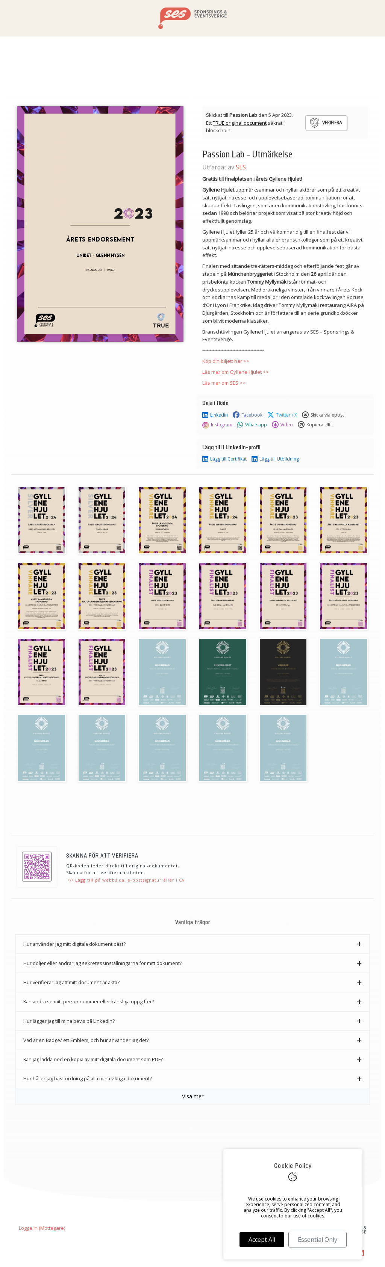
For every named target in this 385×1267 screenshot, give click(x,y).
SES (241, 167)
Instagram (217, 425)
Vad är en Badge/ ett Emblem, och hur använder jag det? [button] (86, 1040)
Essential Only (317, 1239)
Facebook (247, 415)
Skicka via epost (323, 415)
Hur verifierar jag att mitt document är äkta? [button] (71, 982)
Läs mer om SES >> (224, 382)
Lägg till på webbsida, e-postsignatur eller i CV (126, 880)
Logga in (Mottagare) (42, 1228)
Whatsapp (252, 424)
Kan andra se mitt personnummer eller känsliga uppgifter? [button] (88, 1001)
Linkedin (215, 415)
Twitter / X (282, 415)
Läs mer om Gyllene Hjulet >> (235, 371)
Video (282, 424)
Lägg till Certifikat (224, 459)
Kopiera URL (315, 424)
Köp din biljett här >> (225, 361)
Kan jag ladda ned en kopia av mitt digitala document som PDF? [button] (93, 1059)
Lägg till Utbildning (275, 459)
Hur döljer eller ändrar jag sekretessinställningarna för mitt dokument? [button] (102, 963)
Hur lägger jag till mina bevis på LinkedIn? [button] (69, 1021)
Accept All (262, 1239)
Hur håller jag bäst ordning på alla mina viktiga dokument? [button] (87, 1078)
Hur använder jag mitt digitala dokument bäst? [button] (74, 944)
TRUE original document (240, 122)
